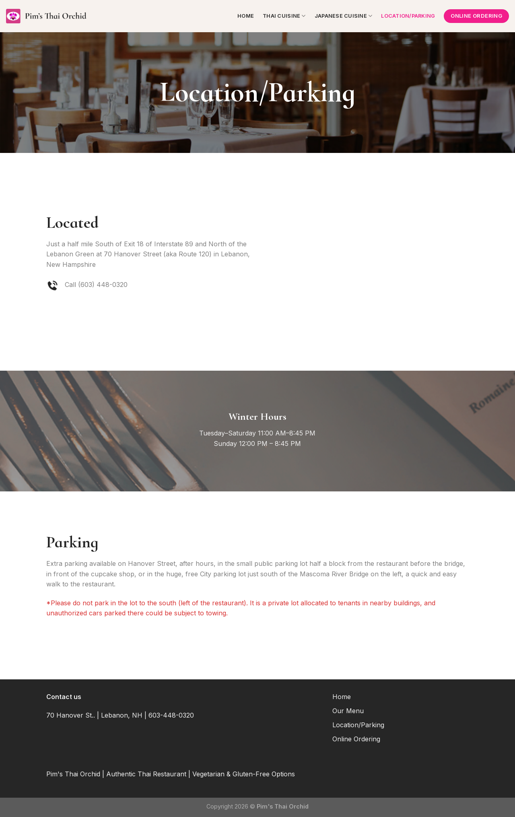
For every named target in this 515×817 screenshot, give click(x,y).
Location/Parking (408, 16)
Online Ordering (356, 739)
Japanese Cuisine (344, 16)
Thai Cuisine (284, 16)
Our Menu (348, 711)
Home (245, 16)
